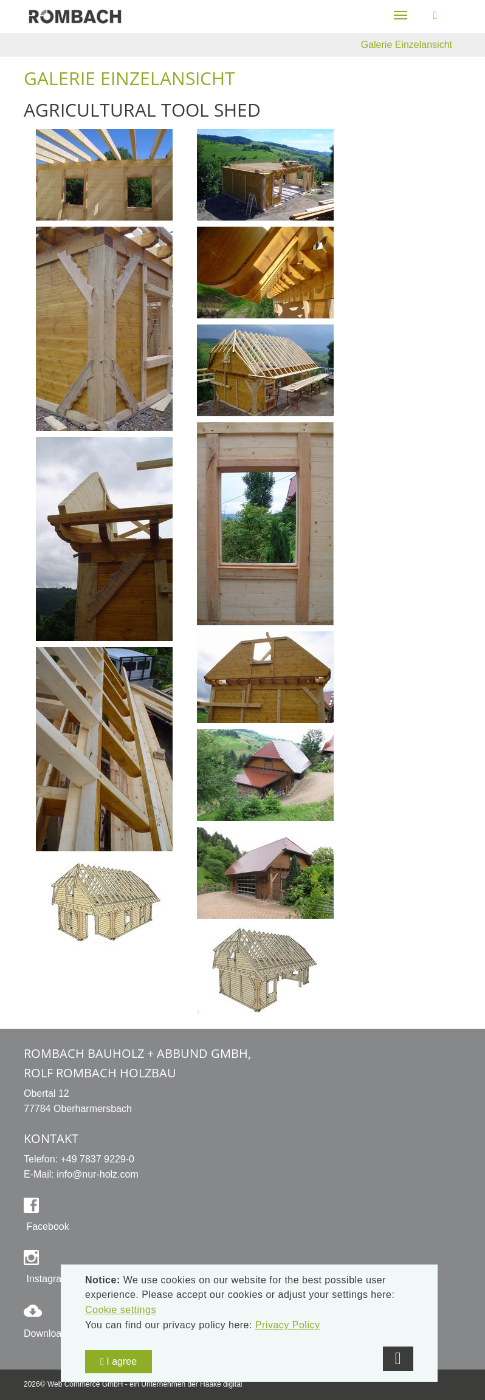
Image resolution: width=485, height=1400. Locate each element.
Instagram (47, 1279)
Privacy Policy (287, 1325)
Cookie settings (120, 1310)
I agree (118, 1361)
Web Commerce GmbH (85, 1384)
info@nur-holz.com (98, 1174)
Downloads (48, 1333)
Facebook (46, 1226)
